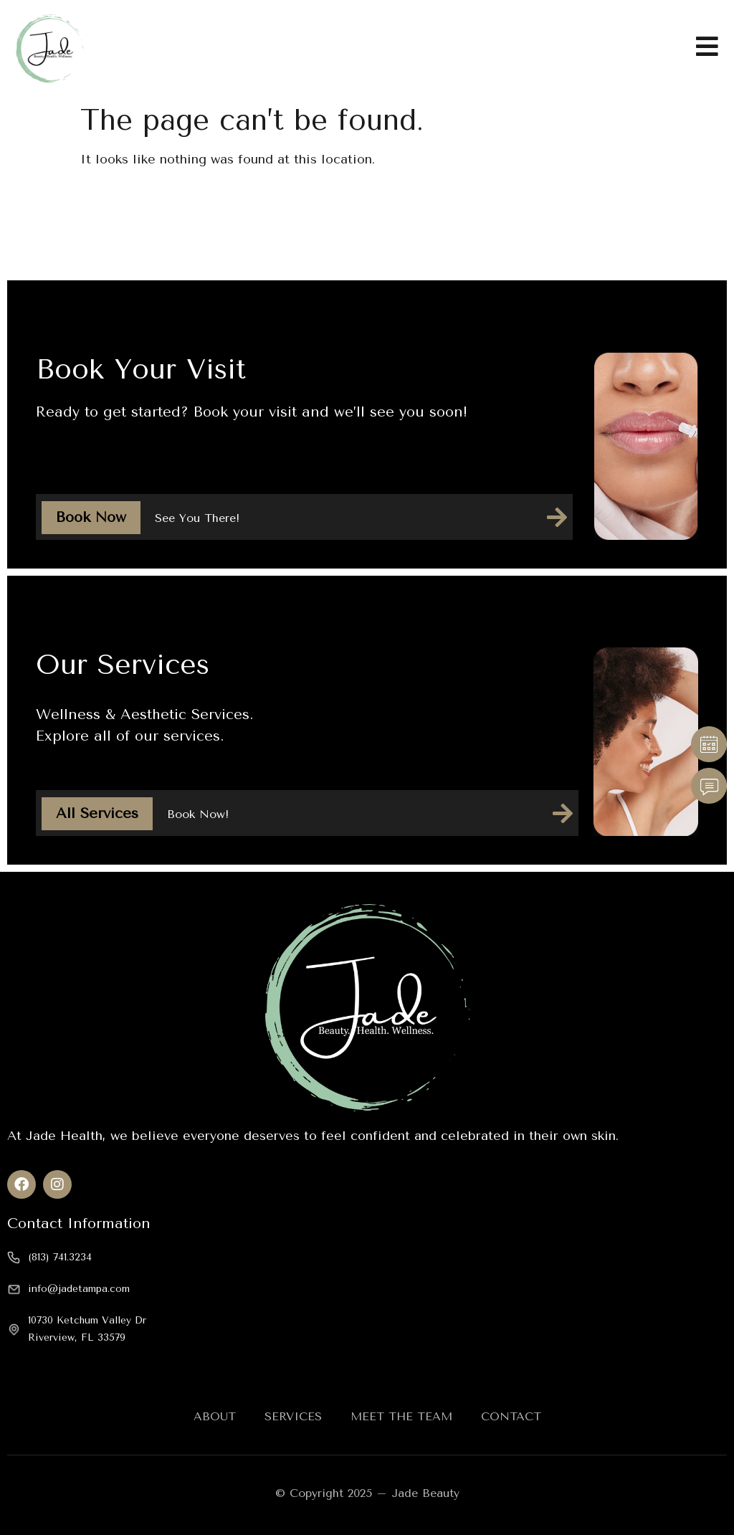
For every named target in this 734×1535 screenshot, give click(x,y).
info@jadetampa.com (79, 1289)
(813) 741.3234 (60, 1257)
